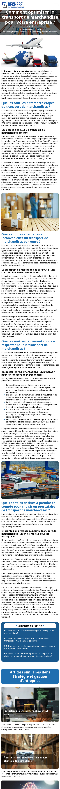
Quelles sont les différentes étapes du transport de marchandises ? (29, 631)
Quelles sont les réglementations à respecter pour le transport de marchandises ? (29, 647)
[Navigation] (56, 4)
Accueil (30, 26)
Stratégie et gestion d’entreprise (30, 29)
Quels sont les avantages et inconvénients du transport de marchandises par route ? (26, 639)
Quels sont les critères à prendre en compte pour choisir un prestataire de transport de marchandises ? (28, 654)
